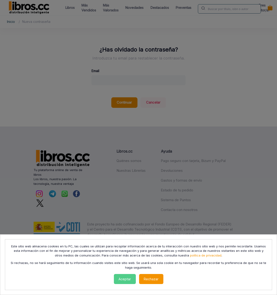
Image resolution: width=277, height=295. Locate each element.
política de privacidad (205, 255)
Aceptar (125, 279)
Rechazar (151, 279)
